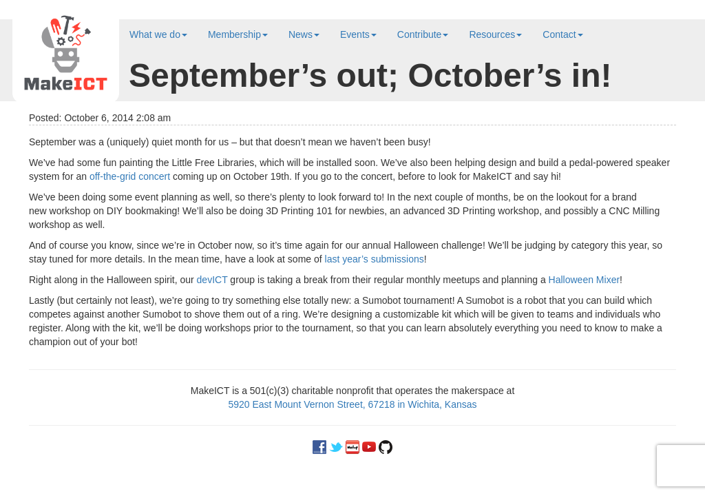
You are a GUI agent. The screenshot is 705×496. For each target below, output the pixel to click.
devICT (212, 279)
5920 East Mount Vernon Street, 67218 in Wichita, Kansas (352, 404)
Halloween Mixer (584, 279)
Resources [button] (495, 34)
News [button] (303, 34)
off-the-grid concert (130, 176)
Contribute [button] (423, 34)
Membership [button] (238, 34)
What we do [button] (158, 34)
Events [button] (358, 34)
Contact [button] (562, 34)
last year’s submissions (374, 259)
